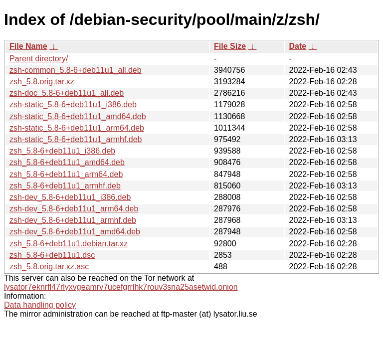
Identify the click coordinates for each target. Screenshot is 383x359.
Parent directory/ (38, 58)
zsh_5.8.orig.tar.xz (41, 81)
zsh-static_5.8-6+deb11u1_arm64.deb (76, 128)
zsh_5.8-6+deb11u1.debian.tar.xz (68, 243)
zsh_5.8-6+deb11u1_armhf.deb (65, 185)
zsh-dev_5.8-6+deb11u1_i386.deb (70, 197)
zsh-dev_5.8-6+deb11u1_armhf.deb (72, 220)
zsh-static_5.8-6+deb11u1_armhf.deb (75, 139)
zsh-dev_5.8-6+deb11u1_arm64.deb (73, 208)
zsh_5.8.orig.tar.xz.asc (49, 266)
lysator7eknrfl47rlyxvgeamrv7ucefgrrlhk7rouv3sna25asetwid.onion (121, 287)
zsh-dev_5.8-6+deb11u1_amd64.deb (74, 231)
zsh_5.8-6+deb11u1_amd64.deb (67, 162)
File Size (230, 46)
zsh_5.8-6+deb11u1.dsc (52, 255)
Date (297, 46)
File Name (28, 46)
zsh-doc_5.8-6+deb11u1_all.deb (66, 93)
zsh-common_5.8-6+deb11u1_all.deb (75, 70)
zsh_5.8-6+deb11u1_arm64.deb (66, 174)
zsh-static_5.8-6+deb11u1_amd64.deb (77, 116)
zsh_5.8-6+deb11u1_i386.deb (62, 151)
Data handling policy (40, 305)
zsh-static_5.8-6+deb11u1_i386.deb (73, 104)
